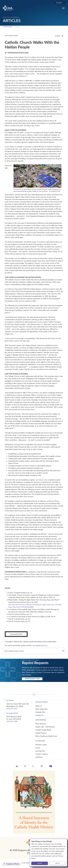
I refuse (57, 863)
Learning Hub (40, 751)
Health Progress (8, 27)
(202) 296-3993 (11, 709)
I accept (39, 863)
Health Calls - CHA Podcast (45, 727)
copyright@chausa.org (39, 645)
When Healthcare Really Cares (46, 736)
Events (37, 748)
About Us (38, 706)
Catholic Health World (43, 730)
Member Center (41, 745)
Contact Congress (41, 754)
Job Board (39, 757)
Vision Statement (41, 709)
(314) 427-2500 (11, 721)
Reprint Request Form (32, 678)
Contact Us (39, 715)
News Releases (40, 724)
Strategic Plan (40, 712)
